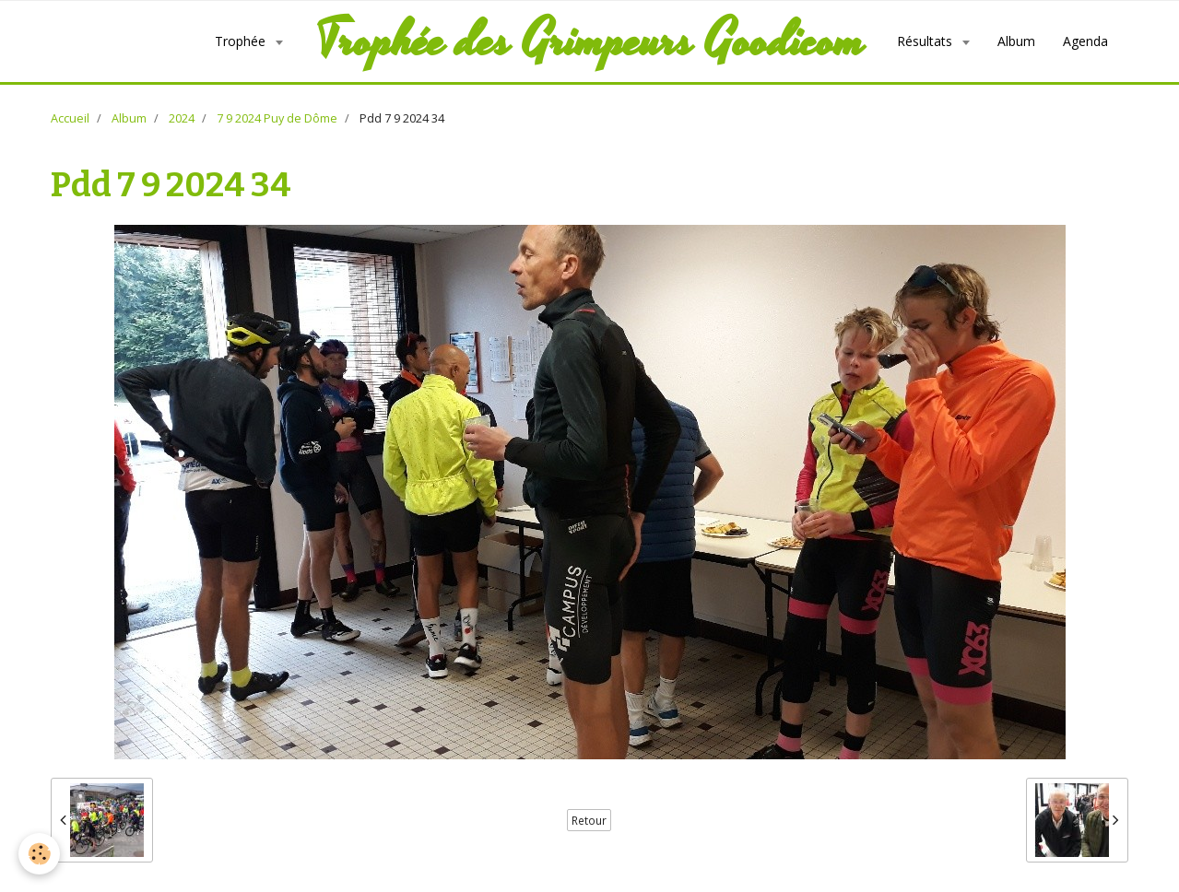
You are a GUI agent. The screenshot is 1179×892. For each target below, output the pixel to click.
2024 (182, 118)
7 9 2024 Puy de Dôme (277, 118)
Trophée (242, 41)
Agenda (1085, 41)
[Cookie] (39, 853)
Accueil (70, 118)
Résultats (926, 41)
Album (1016, 41)
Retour (589, 820)
